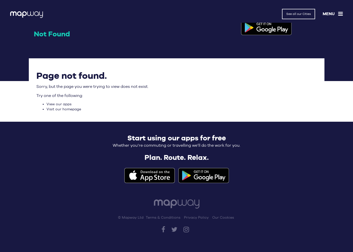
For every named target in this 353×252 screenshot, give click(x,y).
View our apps (59, 104)
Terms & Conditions (163, 217)
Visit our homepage (63, 109)
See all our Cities (298, 14)
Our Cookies (223, 217)
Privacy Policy (196, 217)
